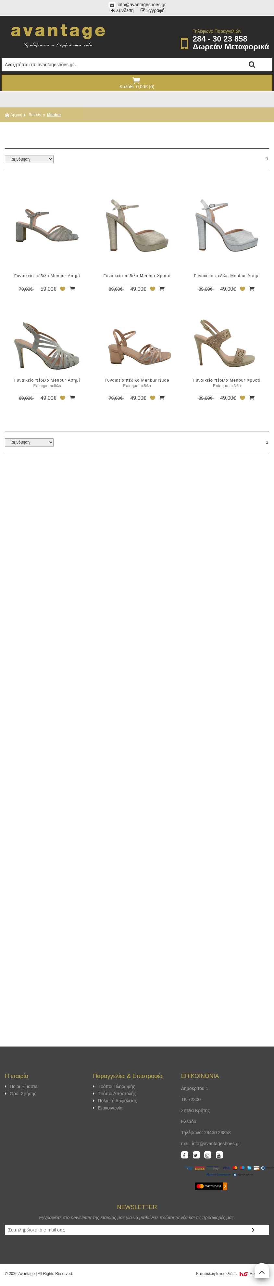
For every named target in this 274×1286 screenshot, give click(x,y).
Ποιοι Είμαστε (21, 1086)
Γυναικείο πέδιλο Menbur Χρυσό (137, 276)
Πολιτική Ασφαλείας (115, 1100)
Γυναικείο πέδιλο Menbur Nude (137, 380)
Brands (35, 115)
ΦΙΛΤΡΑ (137, 132)
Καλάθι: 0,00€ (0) (136, 82)
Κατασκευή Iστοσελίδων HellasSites (232, 1273)
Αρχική (13, 115)
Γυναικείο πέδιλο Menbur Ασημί (47, 276)
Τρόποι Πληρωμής (114, 1086)
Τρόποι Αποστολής (114, 1093)
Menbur (54, 115)
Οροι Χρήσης (20, 1093)
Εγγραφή (153, 10)
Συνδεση (122, 10)
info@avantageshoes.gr (137, 4)
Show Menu (137, 99)
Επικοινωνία (107, 1107)
